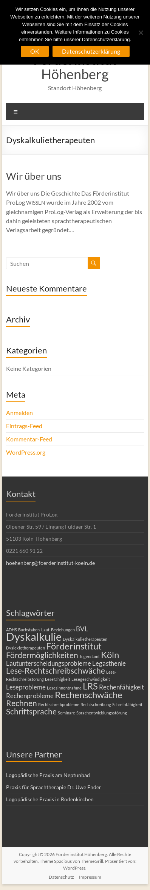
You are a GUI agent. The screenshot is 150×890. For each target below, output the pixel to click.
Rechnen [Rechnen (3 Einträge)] (21, 703)
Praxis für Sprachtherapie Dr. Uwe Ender (53, 787)
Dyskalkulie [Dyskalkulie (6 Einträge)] (34, 636)
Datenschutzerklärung (91, 51)
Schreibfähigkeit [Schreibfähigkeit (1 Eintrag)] (127, 704)
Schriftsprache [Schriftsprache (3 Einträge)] (31, 711)
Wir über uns (33, 176)
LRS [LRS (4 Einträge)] (90, 685)
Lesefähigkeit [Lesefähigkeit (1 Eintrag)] (57, 679)
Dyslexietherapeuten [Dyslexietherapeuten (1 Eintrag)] (25, 647)
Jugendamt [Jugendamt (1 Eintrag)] (89, 656)
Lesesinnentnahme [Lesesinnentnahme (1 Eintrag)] (64, 687)
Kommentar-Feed (29, 439)
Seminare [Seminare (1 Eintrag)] (66, 712)
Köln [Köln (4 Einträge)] (110, 654)
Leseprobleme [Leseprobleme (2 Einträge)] (26, 687)
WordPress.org (25, 452)
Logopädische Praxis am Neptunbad (48, 775)
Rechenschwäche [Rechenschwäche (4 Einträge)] (88, 694)
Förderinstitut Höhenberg (75, 66)
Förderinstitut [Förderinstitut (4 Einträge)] (74, 645)
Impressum (90, 877)
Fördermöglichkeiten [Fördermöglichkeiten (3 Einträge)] (42, 655)
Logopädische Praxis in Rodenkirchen (50, 799)
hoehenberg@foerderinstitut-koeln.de (50, 563)
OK (34, 51)
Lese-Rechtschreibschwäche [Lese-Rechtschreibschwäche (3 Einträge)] (55, 670)
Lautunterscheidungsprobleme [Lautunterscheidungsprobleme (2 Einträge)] (48, 663)
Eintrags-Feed (24, 425)
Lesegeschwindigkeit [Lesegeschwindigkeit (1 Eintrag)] (90, 679)
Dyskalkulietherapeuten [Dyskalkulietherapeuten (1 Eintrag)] (85, 639)
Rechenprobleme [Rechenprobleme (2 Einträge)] (30, 696)
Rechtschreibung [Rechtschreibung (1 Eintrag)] (95, 704)
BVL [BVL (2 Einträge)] (82, 629)
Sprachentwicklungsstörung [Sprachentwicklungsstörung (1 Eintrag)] (101, 712)
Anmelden (19, 412)
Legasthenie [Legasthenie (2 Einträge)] (109, 663)
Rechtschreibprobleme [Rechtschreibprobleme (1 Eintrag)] (58, 704)
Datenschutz (61, 877)
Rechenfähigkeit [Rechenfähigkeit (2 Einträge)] (121, 687)
